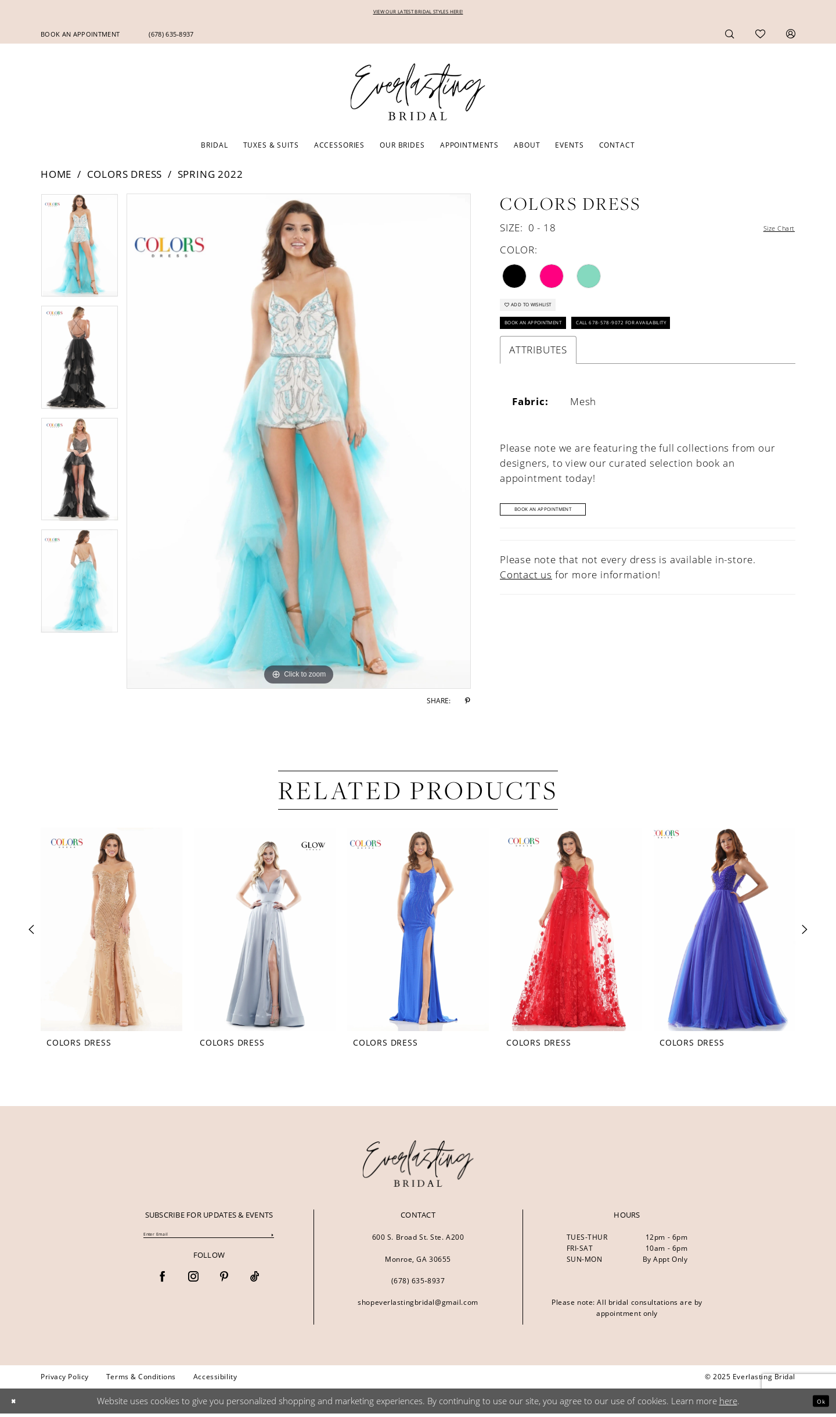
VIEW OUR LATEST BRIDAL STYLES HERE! (418, 14)
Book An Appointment (565, 532)
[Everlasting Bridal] (418, 95)
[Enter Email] (208, 1239)
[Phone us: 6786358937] (171, 37)
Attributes (538, 371)
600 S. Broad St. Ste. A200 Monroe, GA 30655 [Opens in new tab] (418, 1252)
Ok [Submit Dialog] (817, 1404)
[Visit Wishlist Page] (760, 37)
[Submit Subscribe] (271, 1240)
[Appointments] (80, 37)
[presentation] (111, 933)
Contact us (526, 599)
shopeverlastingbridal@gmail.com (418, 1306)
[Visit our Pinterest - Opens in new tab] (224, 1283)
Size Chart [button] (770, 231)
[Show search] (730, 37)
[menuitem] (80, 37)
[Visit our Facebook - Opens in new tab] (162, 1283)
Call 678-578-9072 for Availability (682, 342)
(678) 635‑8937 (418, 1284)
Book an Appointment (550, 342)
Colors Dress (125, 177)
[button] (791, 37)
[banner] (418, 1167)
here (728, 1404)
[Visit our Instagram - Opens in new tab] (193, 1283)
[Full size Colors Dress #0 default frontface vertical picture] (298, 445)
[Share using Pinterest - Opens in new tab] (467, 704)
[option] (79, 253)
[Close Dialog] (17, 1404)
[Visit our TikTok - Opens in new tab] (255, 1283)
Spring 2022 (210, 177)
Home (56, 177)
